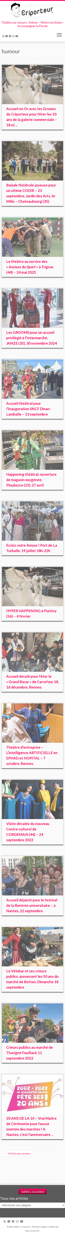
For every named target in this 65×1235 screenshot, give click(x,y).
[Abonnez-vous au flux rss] (3, 36)
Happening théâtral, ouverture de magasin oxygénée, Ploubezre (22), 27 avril (31, 479)
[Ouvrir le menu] (59, 35)
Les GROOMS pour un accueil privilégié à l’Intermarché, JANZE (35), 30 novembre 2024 (31, 337)
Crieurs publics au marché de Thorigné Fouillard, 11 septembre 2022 (29, 1052)
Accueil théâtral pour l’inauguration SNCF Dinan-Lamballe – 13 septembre (28, 408)
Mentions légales (39, 1227)
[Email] (7, 36)
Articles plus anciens (18, 1153)
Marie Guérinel (32, 1231)
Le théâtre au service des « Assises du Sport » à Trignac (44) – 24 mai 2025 (30, 266)
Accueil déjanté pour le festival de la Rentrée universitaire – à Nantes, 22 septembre (31, 905)
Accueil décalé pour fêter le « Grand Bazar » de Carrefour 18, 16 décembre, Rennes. (32, 681)
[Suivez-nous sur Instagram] (13, 36)
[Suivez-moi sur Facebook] (10, 36)
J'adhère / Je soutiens (32, 1191)
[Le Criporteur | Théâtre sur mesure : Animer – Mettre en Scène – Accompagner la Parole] (32, 11)
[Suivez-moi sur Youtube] (17, 36)
